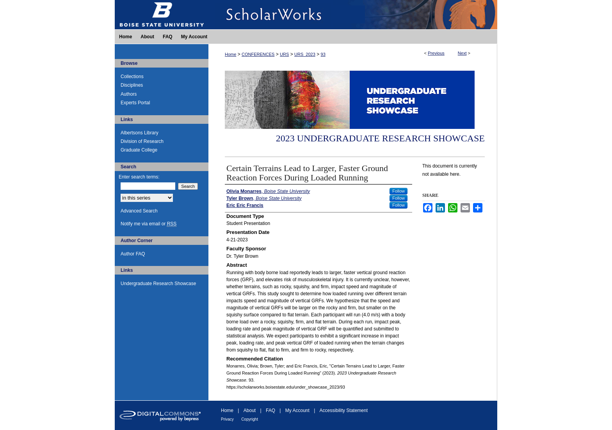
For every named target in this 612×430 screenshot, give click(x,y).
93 (323, 54)
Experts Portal (135, 102)
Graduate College (139, 150)
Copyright (249, 419)
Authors (129, 94)
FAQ (270, 410)
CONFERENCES (258, 54)
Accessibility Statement (344, 410)
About (250, 410)
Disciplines (132, 85)
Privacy (227, 419)
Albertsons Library (139, 133)
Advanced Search (139, 211)
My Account (297, 410)
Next (462, 53)
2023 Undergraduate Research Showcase (380, 138)
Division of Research (142, 141)
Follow (398, 191)
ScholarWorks (352, 14)
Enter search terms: (139, 177)
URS (284, 54)
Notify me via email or (148, 224)
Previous (436, 53)
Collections (132, 76)
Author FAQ (133, 254)
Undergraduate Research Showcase (158, 283)
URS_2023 (304, 54)
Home (230, 54)
